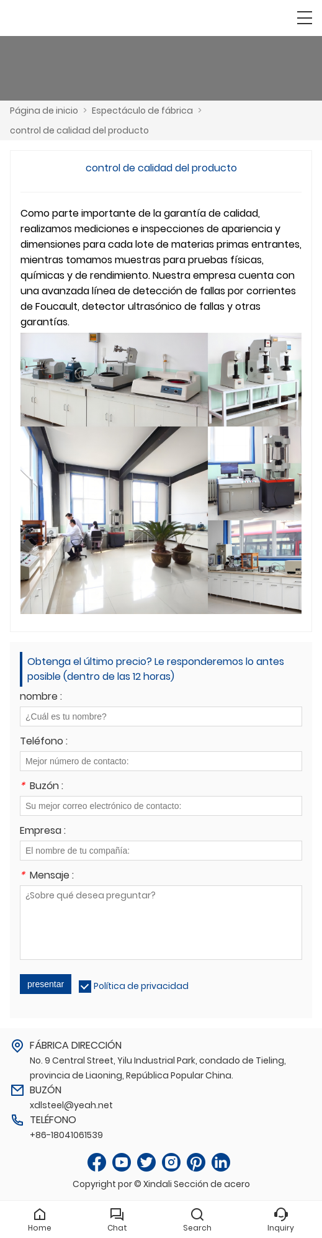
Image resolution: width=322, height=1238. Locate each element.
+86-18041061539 (66, 1135)
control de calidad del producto (79, 130)
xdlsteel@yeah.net (71, 1105)
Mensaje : (47, 876)
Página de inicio (44, 110)
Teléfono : (44, 742)
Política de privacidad (141, 986)
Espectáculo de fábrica (142, 110)
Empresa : (43, 832)
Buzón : (41, 787)
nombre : (41, 697)
